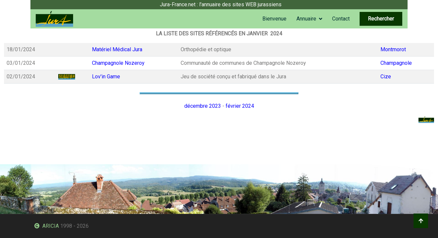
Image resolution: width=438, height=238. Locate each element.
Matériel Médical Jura (117, 49)
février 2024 (240, 106)
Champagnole (396, 63)
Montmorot (393, 49)
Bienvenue (274, 19)
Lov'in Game (106, 76)
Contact (341, 19)
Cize (385, 76)
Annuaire (306, 19)
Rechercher (381, 19)
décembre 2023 (202, 106)
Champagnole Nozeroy (118, 63)
